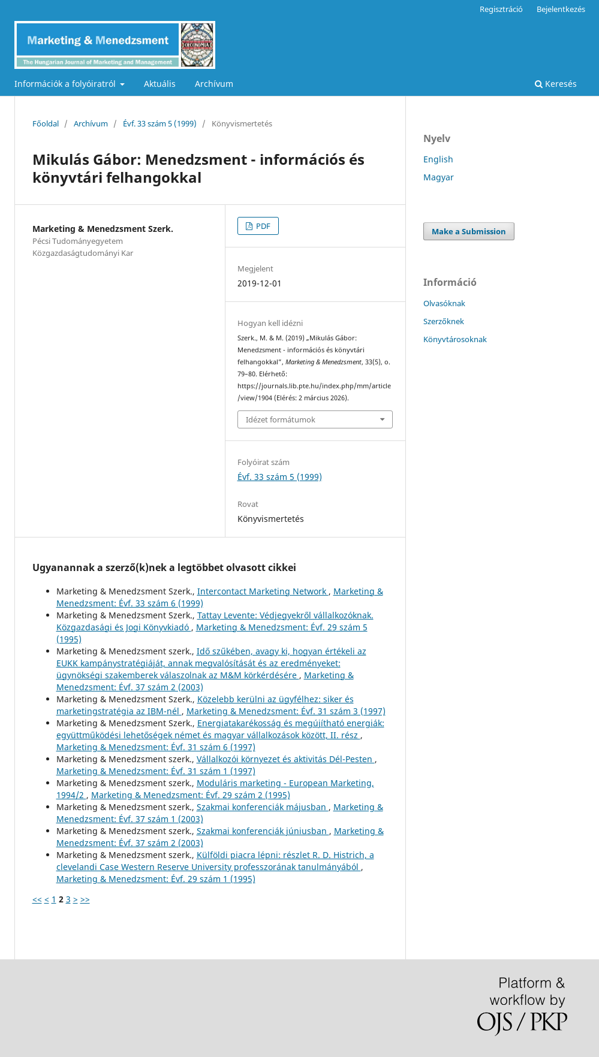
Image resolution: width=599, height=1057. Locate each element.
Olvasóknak (444, 303)
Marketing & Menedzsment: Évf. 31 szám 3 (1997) (286, 711)
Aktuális (160, 83)
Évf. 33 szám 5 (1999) (160, 123)
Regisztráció (501, 9)
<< (37, 899)
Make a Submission (469, 231)
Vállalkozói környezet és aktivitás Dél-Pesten (286, 759)
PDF (262, 226)
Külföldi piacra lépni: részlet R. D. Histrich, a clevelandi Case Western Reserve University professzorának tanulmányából (215, 860)
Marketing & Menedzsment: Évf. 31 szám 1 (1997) (155, 771)
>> (85, 899)
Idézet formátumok (280, 419)
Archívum (214, 83)
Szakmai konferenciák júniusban (263, 830)
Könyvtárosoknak (455, 339)
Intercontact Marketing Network (263, 591)
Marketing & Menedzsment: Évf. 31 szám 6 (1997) (155, 747)
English (438, 159)
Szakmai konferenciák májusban (263, 807)
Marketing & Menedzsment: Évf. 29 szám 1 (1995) (155, 878)
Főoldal (45, 123)
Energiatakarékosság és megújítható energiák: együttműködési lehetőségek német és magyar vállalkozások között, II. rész (220, 729)
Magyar (438, 177)
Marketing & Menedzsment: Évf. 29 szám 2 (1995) (190, 795)
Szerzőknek (443, 321)
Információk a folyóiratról (66, 83)
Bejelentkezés (561, 9)
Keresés (556, 83)
